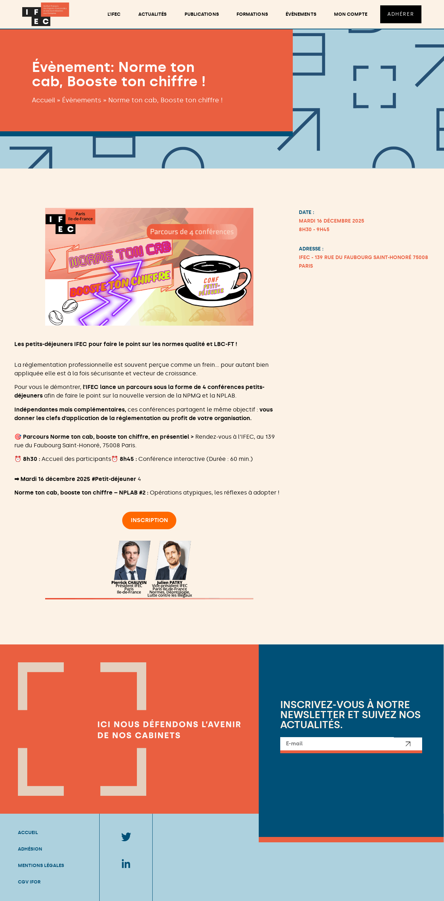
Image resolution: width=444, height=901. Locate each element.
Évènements (300, 14)
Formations (252, 14)
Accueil (43, 100)
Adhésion (30, 849)
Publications (201, 14)
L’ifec (113, 14)
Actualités (152, 14)
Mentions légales (41, 865)
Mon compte (350, 14)
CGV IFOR (29, 882)
